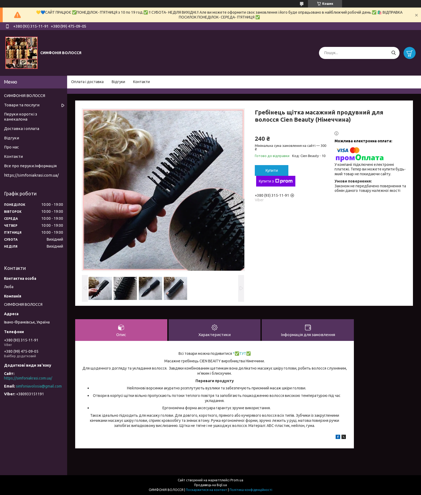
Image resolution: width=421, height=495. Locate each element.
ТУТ (242, 353)
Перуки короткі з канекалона (20, 116)
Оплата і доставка (87, 82)
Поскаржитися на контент (206, 490)
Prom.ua (236, 480)
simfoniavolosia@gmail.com (39, 386)
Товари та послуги (21, 105)
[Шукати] (393, 53)
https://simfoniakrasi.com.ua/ (31, 175)
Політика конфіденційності (251, 490)
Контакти (141, 82)
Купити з (276, 181)
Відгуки (118, 82)
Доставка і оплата (21, 128)
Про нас (11, 147)
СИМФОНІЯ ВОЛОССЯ (24, 95)
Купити (272, 170)
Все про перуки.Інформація (30, 165)
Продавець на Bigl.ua (210, 485)
